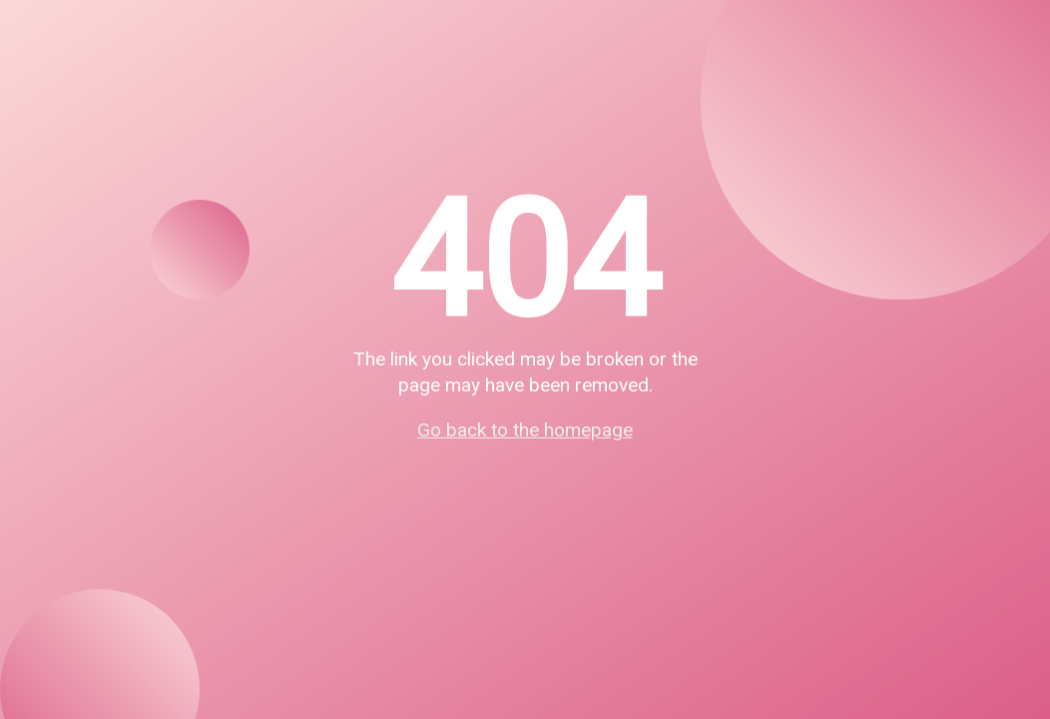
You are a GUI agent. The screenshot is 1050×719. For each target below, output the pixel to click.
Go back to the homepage (525, 429)
